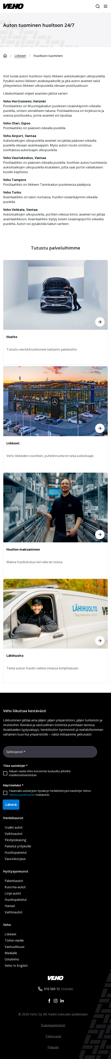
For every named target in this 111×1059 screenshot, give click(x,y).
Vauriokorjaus (15, 859)
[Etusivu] (8, 55)
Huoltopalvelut (16, 852)
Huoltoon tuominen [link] (48, 56)
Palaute (53, 1047)
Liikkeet (20, 56)
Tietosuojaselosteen (22, 795)
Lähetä (11, 804)
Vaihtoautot (13, 833)
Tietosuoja (53, 1036)
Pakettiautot (14, 881)
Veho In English (16, 965)
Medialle (11, 953)
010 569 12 (52, 989)
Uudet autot (14, 827)
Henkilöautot (13, 818)
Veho (7, 925)
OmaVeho (12, 959)
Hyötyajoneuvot (15, 871)
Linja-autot (13, 893)
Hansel (10, 906)
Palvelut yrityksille (18, 846)
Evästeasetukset (53, 1025)
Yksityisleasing (15, 840)
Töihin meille (14, 940)
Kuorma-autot (15, 887)
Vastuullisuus (14, 947)
